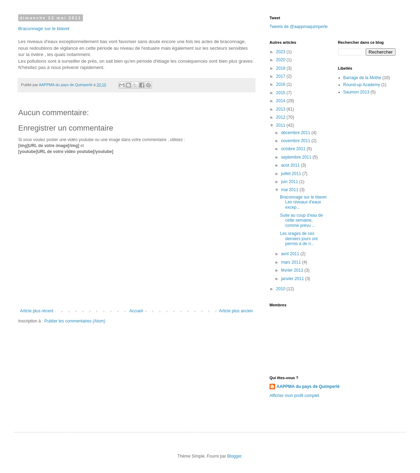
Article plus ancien (236, 310)
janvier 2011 (293, 278)
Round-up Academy (361, 84)
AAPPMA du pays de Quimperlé (308, 386)
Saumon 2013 (356, 92)
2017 (281, 76)
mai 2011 (290, 189)
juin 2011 (290, 181)
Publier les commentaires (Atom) (74, 321)
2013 (281, 109)
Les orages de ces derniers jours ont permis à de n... (299, 238)
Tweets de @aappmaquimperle (299, 26)
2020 (281, 59)
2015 (281, 92)
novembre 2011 (296, 140)
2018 (281, 68)
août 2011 (291, 165)
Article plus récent (36, 310)
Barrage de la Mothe (362, 77)
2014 (281, 100)
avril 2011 (290, 253)
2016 (281, 84)
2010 (281, 288)
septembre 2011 (297, 157)
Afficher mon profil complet (294, 395)
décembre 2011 (296, 132)
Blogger (234, 456)
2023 (281, 51)
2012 (281, 117)
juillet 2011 (291, 173)
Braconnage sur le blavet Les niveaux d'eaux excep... (303, 202)
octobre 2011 (294, 148)
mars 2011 (291, 262)
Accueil (136, 310)
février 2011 (292, 270)
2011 (281, 125)
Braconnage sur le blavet (43, 28)
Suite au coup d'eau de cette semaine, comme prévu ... (301, 220)
